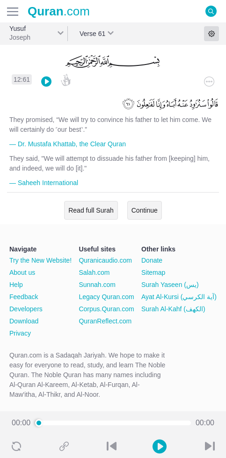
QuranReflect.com (105, 321)
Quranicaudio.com (105, 260)
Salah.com (94, 272)
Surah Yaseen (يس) (170, 284)
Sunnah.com (97, 284)
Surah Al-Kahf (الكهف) (173, 309)
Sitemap (153, 272)
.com (59, 11)
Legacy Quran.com (106, 297)
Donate (151, 260)
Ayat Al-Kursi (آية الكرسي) (179, 297)
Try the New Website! (40, 260)
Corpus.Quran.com (106, 309)
